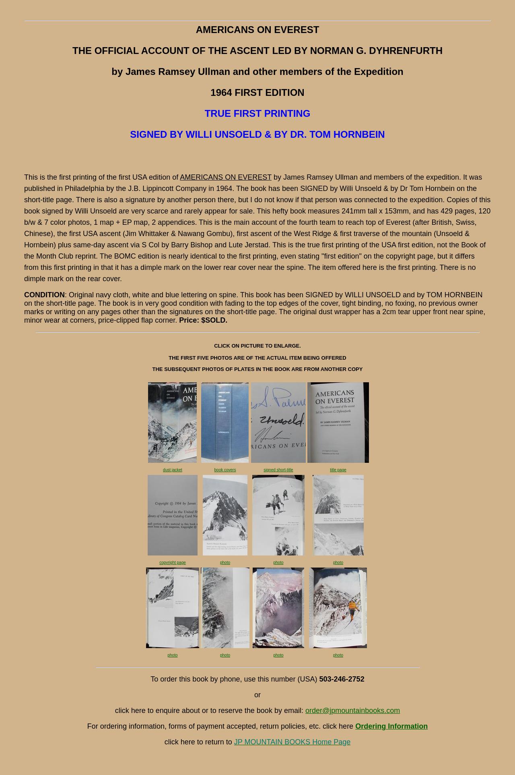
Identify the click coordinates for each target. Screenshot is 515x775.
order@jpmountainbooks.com (352, 711)
